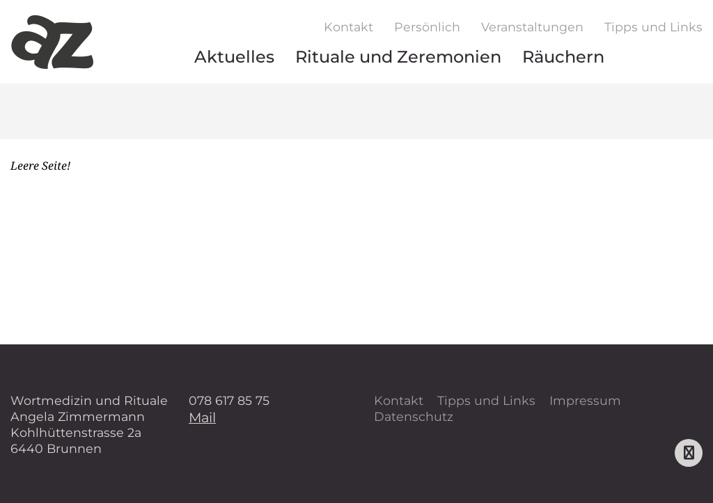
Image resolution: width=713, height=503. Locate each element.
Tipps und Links (653, 26)
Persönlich (427, 26)
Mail (202, 417)
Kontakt (348, 26)
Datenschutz (413, 416)
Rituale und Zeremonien (398, 57)
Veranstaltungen (532, 26)
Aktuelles (234, 57)
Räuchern (563, 57)
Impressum (585, 400)
